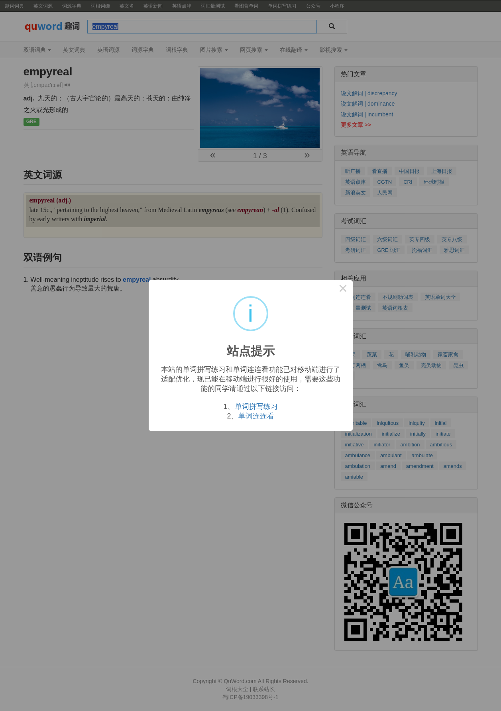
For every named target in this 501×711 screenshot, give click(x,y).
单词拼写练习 (256, 406)
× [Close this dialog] (343, 289)
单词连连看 (256, 416)
